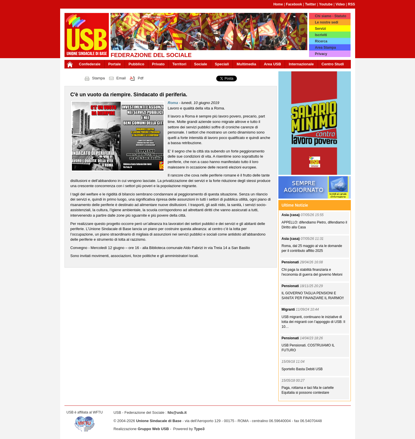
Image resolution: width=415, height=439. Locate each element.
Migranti (289, 309)
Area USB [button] (272, 64)
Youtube (326, 4)
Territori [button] (179, 64)
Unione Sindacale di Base (158, 421)
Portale (114, 64)
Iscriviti (321, 35)
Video (340, 4)
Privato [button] (158, 64)
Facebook (294, 4)
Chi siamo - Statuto (330, 16)
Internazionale (301, 64)
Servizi (320, 29)
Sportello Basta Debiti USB (302, 369)
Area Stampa (325, 48)
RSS (351, 4)
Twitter (310, 4)
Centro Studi (333, 64)
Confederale (90, 64)
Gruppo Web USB (153, 429)
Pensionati (291, 262)
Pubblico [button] (136, 64)
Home (278, 4)
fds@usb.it (177, 412)
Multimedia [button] (246, 64)
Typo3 (199, 429)
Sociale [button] (200, 64)
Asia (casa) (291, 215)
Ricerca (321, 41)
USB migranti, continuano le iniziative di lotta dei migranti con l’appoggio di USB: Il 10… (313, 322)
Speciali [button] (222, 64)
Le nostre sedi (326, 22)
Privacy (321, 54)
